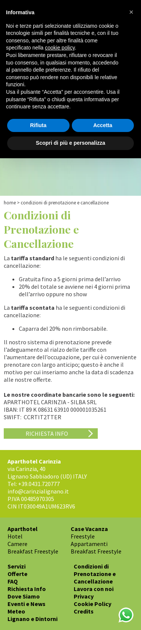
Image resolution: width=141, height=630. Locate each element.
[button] (131, 12)
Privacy (84, 596)
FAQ (13, 581)
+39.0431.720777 (39, 484)
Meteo (16, 611)
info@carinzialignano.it (38, 491)
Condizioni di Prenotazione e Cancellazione (95, 573)
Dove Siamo (24, 596)
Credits (84, 611)
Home (10, 203)
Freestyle (83, 536)
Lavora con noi (94, 588)
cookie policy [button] (60, 48)
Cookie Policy (92, 604)
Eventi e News (26, 604)
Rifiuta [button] (38, 125)
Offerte (17, 574)
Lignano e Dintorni (33, 618)
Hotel (15, 536)
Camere (17, 544)
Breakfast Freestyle (33, 551)
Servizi (17, 566)
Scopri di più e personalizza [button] (70, 143)
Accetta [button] (102, 125)
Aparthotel (23, 528)
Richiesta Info (47, 433)
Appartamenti (89, 544)
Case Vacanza (89, 528)
